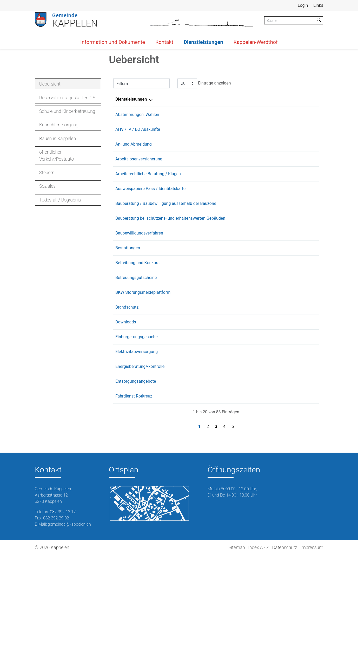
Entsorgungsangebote (135, 483)
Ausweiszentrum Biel (233, 278)
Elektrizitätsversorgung (136, 454)
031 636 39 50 (303, 257)
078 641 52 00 (303, 469)
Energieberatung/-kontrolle (139, 469)
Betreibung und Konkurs (137, 365)
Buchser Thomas (229, 192)
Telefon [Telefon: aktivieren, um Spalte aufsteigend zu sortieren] (297, 176)
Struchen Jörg (227, 469)
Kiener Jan (224, 409)
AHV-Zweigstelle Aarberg (237, 207)
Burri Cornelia (226, 380)
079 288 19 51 (303, 483)
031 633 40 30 (303, 314)
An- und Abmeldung (133, 221)
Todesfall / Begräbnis (60, 277)
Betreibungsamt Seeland (236, 365)
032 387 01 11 (303, 439)
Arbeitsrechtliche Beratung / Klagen (148, 257)
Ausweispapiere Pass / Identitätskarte (150, 278)
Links (318, 5)
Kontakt (164, 42)
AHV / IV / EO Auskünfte (137, 207)
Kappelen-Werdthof (256, 42)
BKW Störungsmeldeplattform (142, 395)
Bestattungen (127, 350)
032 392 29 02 (56, 620)
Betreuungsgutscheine (136, 380)
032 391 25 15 (303, 207)
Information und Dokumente (112, 42)
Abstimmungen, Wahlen (137, 192)
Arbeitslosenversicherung (138, 236)
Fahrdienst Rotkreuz (133, 498)
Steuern (47, 250)
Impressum (311, 650)
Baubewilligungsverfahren (139, 335)
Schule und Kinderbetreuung (67, 189)
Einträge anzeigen (204, 161)
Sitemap (236, 650)
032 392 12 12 (303, 192)
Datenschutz (284, 650)
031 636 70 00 (303, 236)
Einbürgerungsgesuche (136, 439)
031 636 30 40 (303, 365)
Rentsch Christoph (231, 483)
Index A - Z (258, 650)
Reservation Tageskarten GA (67, 175)
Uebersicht (54, 163)
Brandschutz (126, 409)
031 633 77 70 (303, 293)
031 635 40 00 (303, 278)
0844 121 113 (303, 454)
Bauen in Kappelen (57, 216)
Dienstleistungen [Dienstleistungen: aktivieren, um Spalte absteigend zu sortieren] (131, 176)
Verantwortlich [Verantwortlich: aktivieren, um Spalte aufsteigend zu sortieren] (227, 176)
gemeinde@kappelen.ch (69, 626)
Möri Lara (222, 221)
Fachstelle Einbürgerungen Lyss (243, 439)
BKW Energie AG (229, 454)
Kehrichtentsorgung (58, 202)
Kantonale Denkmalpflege (237, 314)
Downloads (125, 424)
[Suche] (289, 20)
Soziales (47, 263)
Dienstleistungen (203, 42)
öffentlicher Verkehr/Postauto (56, 233)
